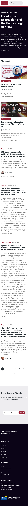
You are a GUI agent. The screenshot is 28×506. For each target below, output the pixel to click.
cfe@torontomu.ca (6, 468)
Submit (22, 412)
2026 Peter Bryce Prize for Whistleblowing (12, 85)
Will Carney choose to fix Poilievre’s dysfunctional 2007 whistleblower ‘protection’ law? (13, 154)
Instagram (4, 457)
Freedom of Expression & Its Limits (10, 140)
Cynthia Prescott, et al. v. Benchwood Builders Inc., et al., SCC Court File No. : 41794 (13, 248)
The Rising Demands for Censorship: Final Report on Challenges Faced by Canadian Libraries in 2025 (13, 191)
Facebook (3, 445)
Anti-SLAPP (4, 316)
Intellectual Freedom (6, 233)
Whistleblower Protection (7, 96)
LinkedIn (3, 454)
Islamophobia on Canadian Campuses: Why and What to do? (12, 124)
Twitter (3, 448)
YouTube (3, 451)
